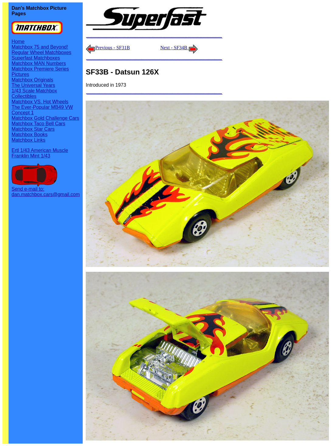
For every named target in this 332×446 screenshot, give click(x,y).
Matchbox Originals (32, 79)
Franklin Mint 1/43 (31, 155)
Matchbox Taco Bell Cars (38, 123)
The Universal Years (33, 85)
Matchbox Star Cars (33, 129)
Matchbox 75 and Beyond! (40, 47)
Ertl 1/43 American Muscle (40, 150)
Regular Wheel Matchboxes (41, 52)
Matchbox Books (29, 134)
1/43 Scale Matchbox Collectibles (34, 93)
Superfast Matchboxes (36, 58)
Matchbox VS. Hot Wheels (40, 101)
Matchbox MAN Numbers (39, 63)
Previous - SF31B (112, 47)
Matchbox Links (28, 140)
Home (18, 41)
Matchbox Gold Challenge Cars (45, 118)
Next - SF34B (179, 47)
